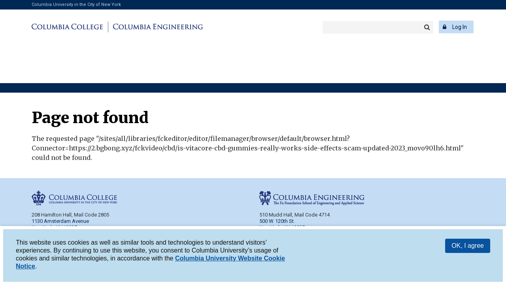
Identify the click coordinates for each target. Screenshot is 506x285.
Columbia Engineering (157, 26)
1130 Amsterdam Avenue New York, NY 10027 (60, 224)
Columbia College (69, 26)
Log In (459, 27)
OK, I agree (467, 247)
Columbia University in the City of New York (76, 4)
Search (427, 27)
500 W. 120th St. (277, 221)
